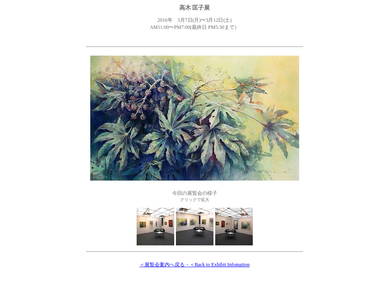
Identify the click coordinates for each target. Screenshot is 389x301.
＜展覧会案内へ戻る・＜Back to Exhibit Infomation (195, 265)
